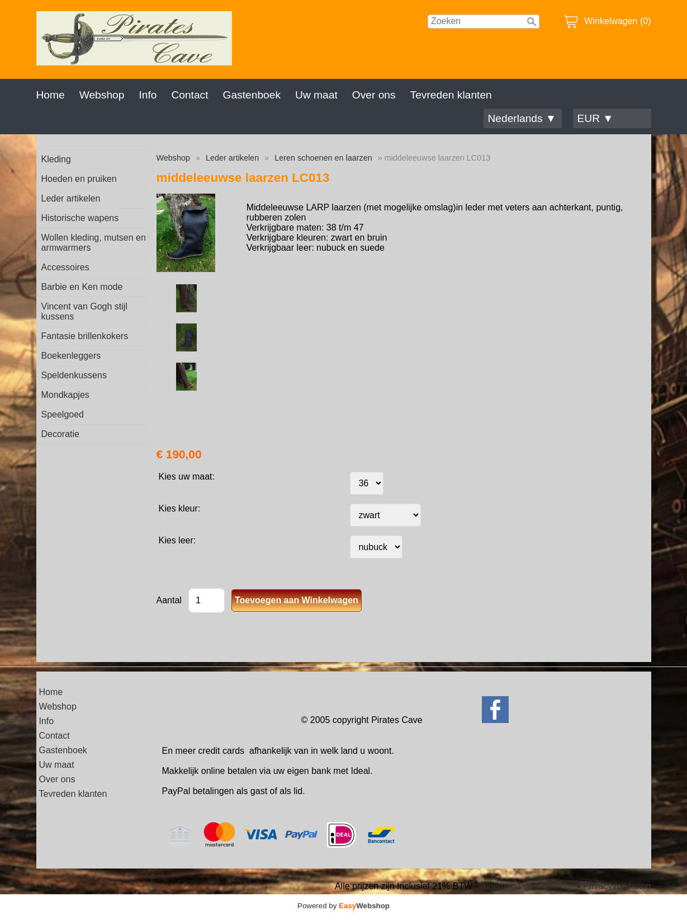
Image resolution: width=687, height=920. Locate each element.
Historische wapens (80, 218)
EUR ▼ (595, 118)
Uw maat (316, 95)
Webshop (102, 95)
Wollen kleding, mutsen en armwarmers (93, 242)
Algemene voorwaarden (527, 886)
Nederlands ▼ (522, 118)
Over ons (374, 95)
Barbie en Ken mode (82, 287)
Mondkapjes (65, 395)
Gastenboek (252, 95)
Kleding (56, 159)
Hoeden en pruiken (79, 179)
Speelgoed (62, 414)
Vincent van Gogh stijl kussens (84, 311)
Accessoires (65, 267)
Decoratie (60, 434)
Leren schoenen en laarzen (323, 157)
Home (50, 95)
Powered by (343, 906)
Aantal (169, 600)
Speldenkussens (74, 375)
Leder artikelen (71, 198)
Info (148, 95)
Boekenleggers (71, 355)
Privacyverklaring (617, 886)
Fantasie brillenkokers (85, 336)
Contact (189, 95)
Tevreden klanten (451, 95)
